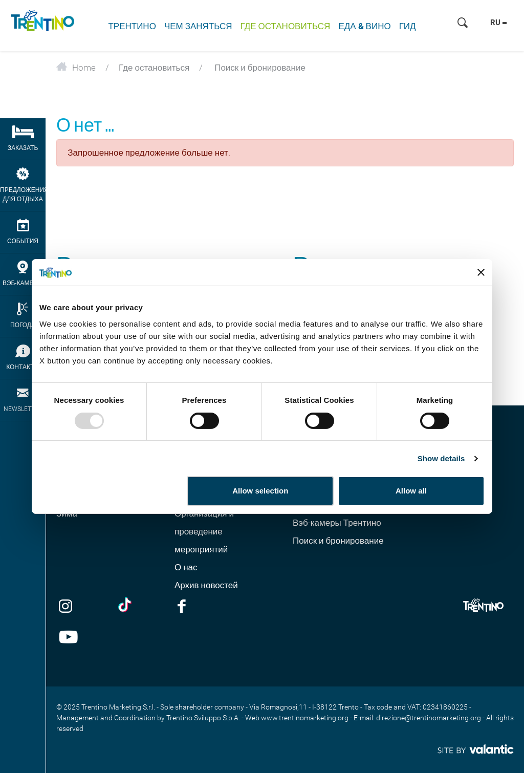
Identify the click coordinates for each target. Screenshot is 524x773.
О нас (186, 567)
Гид (407, 26)
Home (76, 67)
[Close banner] (481, 272)
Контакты (23, 358)
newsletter (23, 399)
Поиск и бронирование (338, 540)
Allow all (411, 490)
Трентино (132, 26)
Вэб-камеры (23, 274)
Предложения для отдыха (23, 185)
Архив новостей (206, 585)
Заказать (23, 138)
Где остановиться (286, 26)
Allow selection (260, 490)
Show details (441, 458)
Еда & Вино (364, 26)
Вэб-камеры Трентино (337, 523)
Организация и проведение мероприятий (204, 531)
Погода (23, 316)
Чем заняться (198, 26)
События (23, 232)
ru (498, 22)
